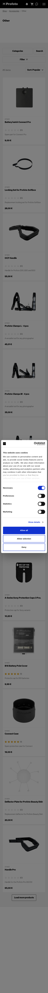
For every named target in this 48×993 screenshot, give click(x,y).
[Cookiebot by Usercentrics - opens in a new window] (34, 443)
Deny (24, 547)
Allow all (24, 530)
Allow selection (24, 539)
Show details (34, 522)
